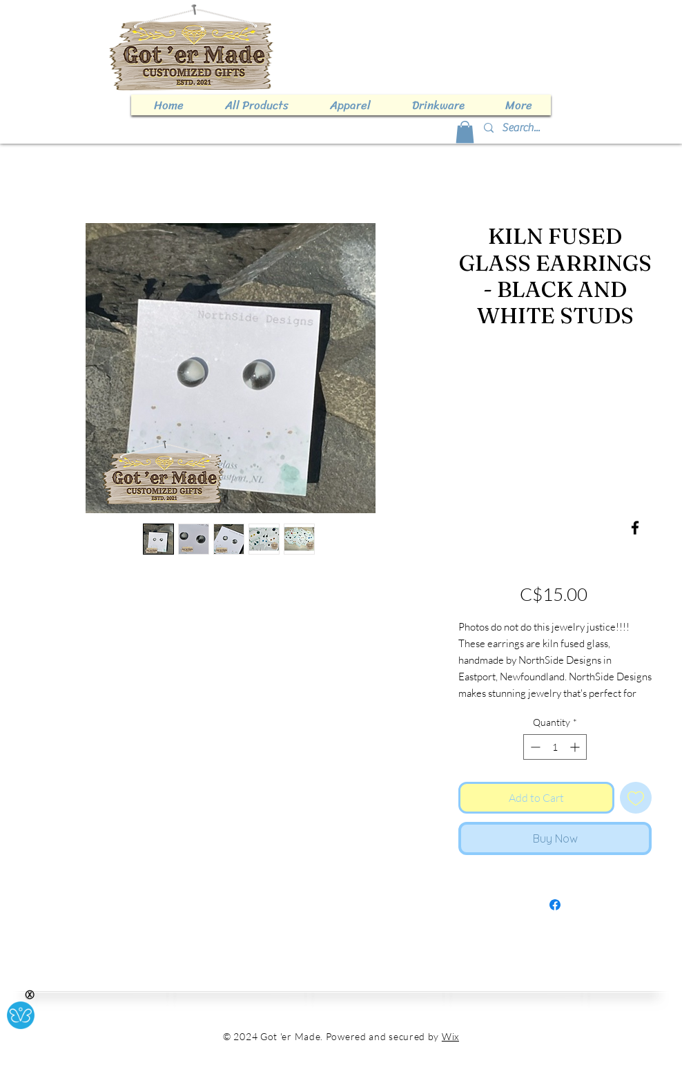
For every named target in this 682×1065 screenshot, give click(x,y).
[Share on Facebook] (555, 904)
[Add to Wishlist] (636, 798)
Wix (450, 1036)
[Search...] (579, 128)
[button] (465, 132)
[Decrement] (534, 747)
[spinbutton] (555, 747)
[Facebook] (635, 528)
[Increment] (576, 747)
